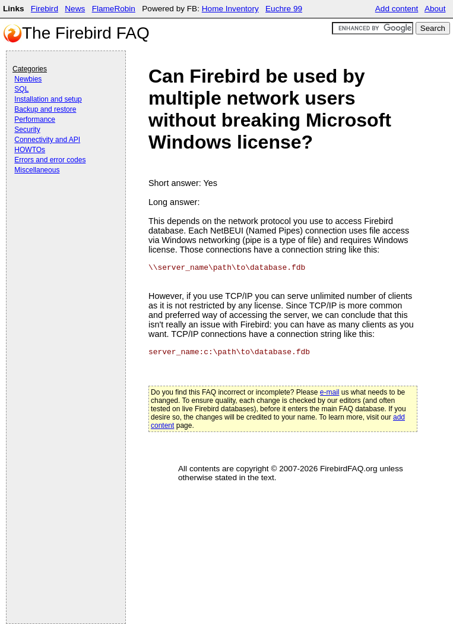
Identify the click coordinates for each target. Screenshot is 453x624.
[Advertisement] (59, 209)
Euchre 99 (283, 8)
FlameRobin (113, 8)
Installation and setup (47, 99)
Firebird (44, 8)
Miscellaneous (36, 170)
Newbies (28, 79)
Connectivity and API (47, 139)
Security (27, 129)
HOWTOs (29, 150)
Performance (34, 119)
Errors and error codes (49, 160)
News (75, 8)
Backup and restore (45, 109)
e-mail (330, 392)
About (435, 8)
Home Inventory (230, 8)
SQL (21, 89)
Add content (397, 8)
